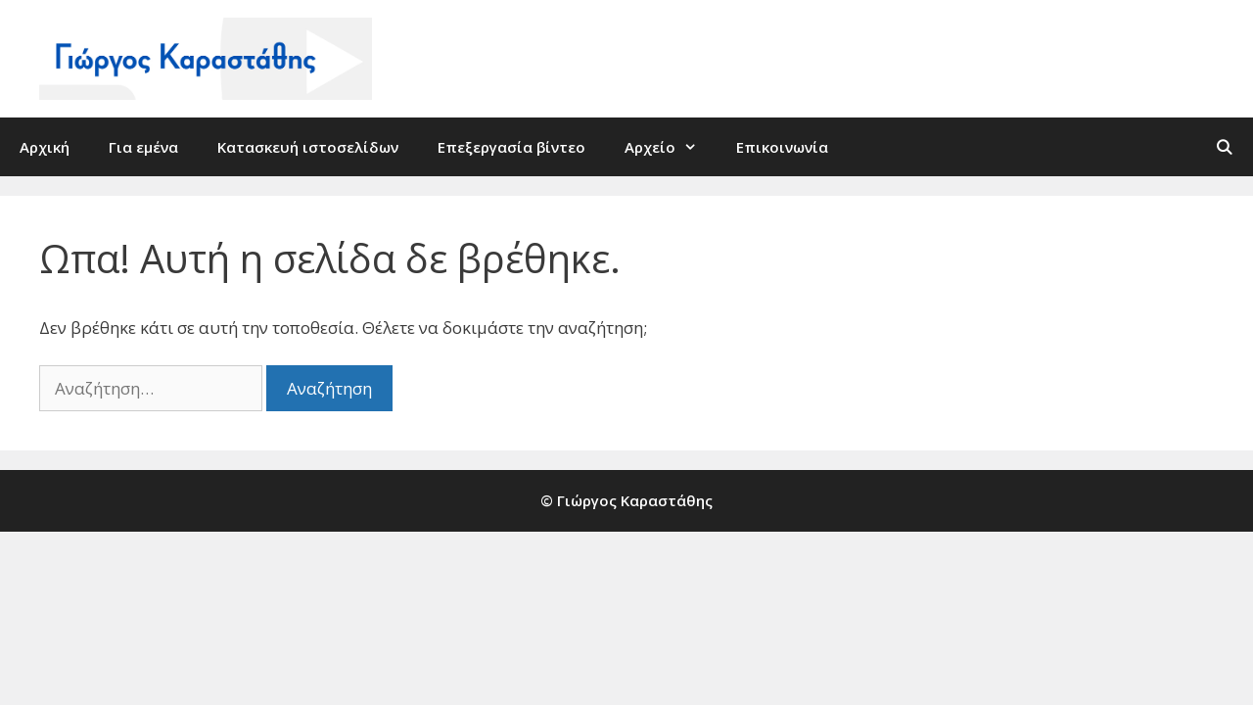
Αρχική (45, 147)
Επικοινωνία (782, 147)
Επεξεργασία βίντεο (511, 147)
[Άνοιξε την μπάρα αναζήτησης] (1224, 147)
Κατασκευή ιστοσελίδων (307, 147)
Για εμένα (143, 147)
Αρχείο (671, 147)
